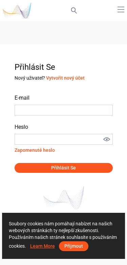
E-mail (22, 98)
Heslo (21, 127)
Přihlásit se (63, 167)
